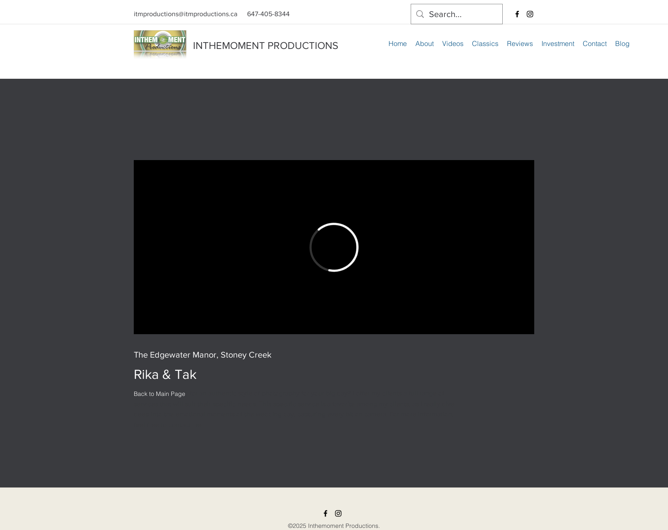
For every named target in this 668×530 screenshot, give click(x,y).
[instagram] (530, 14)
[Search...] (456, 14)
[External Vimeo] (334, 247)
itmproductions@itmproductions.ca (185, 13)
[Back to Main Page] (159, 394)
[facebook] (517, 14)
